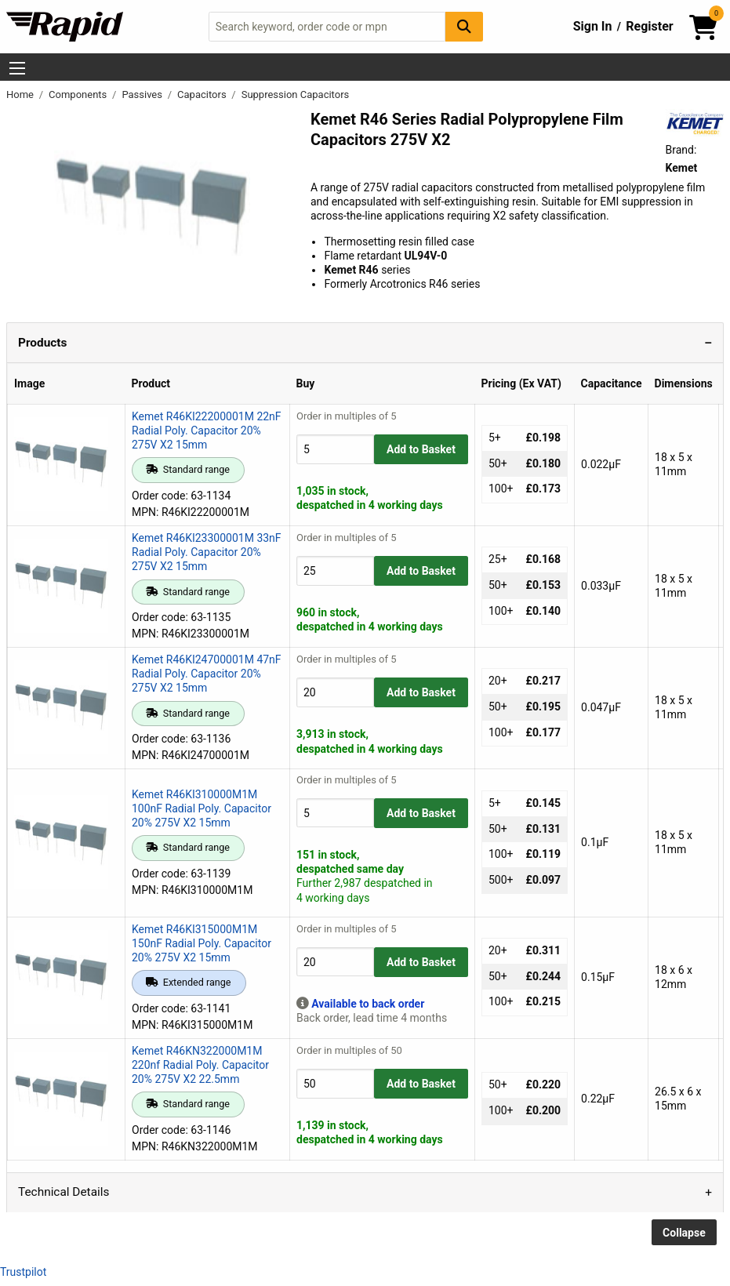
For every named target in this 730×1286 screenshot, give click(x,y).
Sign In (592, 26)
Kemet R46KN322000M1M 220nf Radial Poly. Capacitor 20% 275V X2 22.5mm (200, 1064)
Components (79, 94)
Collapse (684, 1232)
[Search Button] (464, 26)
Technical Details (63, 1192)
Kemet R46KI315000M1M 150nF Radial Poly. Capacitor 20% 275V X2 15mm (201, 943)
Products (42, 343)
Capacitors (203, 94)
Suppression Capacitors (296, 94)
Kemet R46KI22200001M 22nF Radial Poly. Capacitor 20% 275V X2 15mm (206, 430)
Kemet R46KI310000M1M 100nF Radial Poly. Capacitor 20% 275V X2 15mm (201, 808)
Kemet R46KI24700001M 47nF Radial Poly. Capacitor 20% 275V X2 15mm (206, 673)
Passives (143, 94)
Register (649, 26)
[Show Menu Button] (17, 68)
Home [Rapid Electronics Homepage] (21, 94)
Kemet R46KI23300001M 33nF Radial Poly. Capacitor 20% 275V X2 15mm (206, 552)
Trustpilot (23, 1272)
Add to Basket (421, 449)
